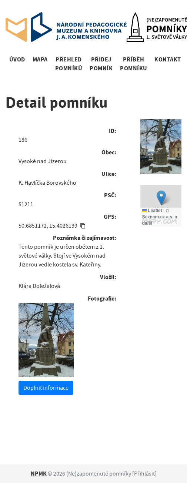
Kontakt (167, 59)
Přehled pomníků (68, 64)
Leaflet (152, 210)
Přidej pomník (101, 64)
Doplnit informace (46, 388)
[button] (161, 197)
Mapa (40, 59)
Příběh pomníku (133, 64)
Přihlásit (144, 473)
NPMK (39, 473)
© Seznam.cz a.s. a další (159, 217)
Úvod (17, 59)
